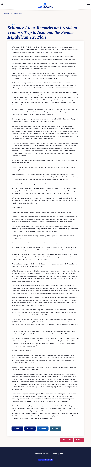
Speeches (18, 13)
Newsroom (8, 13)
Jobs (29, 454)
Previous (67, 439)
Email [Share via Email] (30, 428)
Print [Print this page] (17, 428)
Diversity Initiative (42, 454)
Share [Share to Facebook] (42, 428)
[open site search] (2, 4)
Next (78, 439)
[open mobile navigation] (88, 4)
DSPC (55, 454)
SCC (61, 454)
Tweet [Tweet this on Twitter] (55, 428)
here (43, 52)
